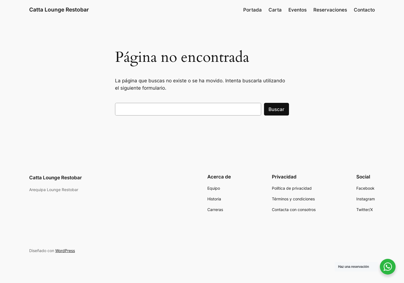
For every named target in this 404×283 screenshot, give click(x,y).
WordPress (65, 250)
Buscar (276, 109)
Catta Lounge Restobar (59, 9)
